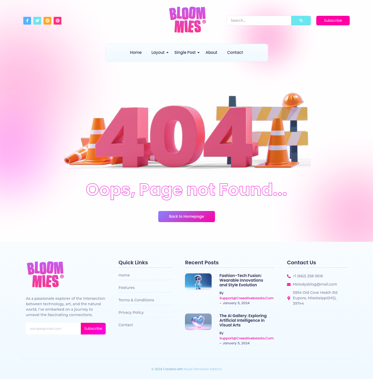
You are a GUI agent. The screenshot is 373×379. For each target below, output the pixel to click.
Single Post (185, 52)
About (211, 52)
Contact (235, 52)
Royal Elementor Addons (203, 369)
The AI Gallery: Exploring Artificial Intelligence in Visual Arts (243, 320)
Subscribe (93, 328)
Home (136, 52)
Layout (159, 52)
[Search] (259, 20)
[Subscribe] (333, 20)
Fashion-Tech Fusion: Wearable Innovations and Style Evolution (241, 280)
